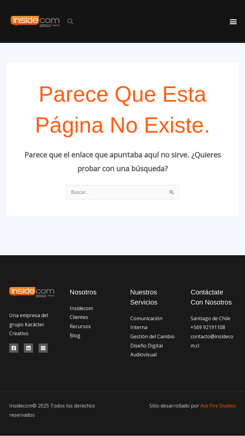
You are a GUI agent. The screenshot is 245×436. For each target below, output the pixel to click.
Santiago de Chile (210, 318)
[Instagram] (43, 348)
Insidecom (81, 308)
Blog (75, 335)
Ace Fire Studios (218, 406)
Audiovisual (143, 354)
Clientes (79, 317)
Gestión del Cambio (152, 336)
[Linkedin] (28, 348)
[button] (70, 21)
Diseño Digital (146, 346)
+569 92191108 (208, 327)
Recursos (80, 326)
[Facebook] (13, 348)
